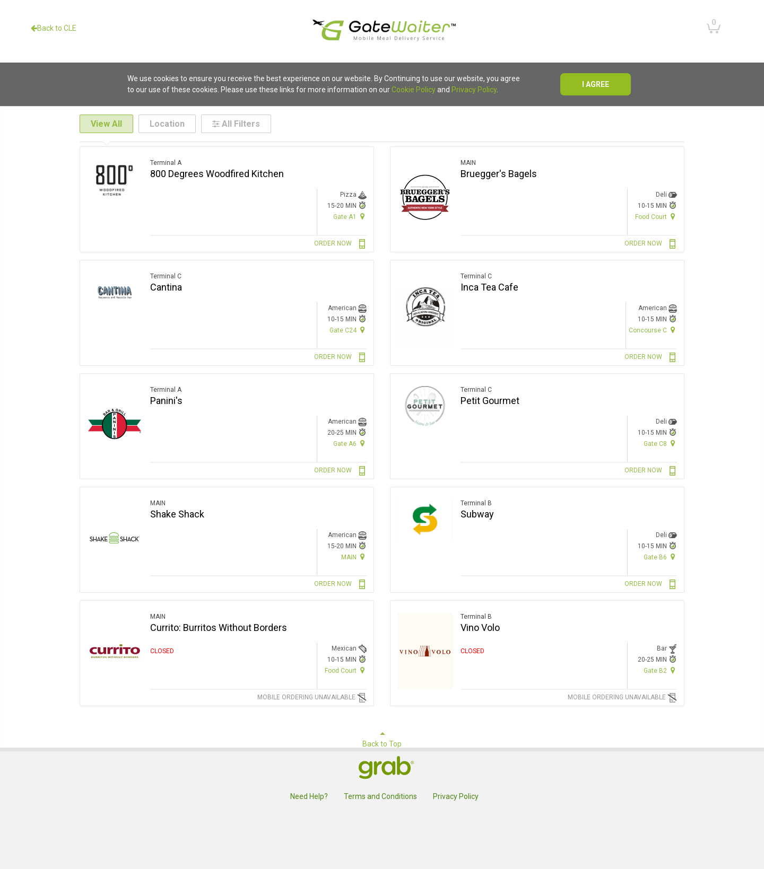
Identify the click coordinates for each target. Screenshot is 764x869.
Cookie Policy (414, 89)
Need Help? (309, 796)
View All (106, 124)
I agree (595, 84)
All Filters (236, 124)
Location (167, 124)
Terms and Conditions (380, 796)
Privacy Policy (474, 89)
